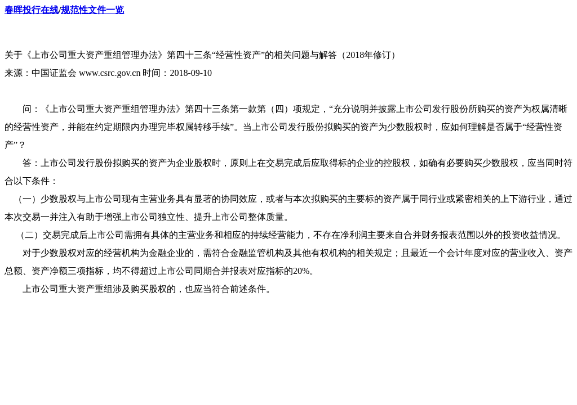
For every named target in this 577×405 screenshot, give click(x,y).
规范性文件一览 (92, 10)
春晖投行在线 (32, 10)
